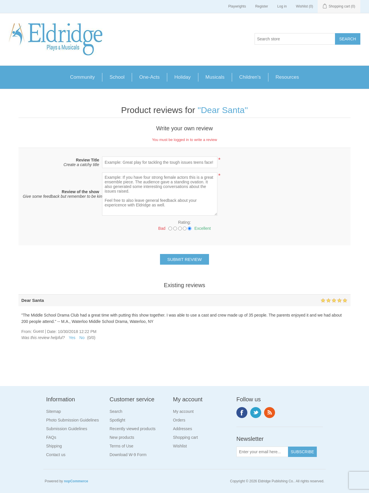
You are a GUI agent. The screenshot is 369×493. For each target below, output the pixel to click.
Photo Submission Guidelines (72, 420)
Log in (282, 6)
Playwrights (237, 6)
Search (116, 411)
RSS (269, 412)
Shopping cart (185, 437)
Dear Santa (223, 110)
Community (82, 77)
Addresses (182, 428)
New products (122, 437)
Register (261, 6)
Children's (250, 77)
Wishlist (180, 446)
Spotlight (117, 420)
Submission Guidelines (66, 428)
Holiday (182, 77)
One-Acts (149, 77)
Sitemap (53, 411)
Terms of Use (121, 446)
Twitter (255, 412)
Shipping (54, 446)
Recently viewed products (133, 428)
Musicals (215, 77)
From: (26, 331)
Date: (52, 331)
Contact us (55, 454)
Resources (287, 77)
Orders (179, 420)
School (117, 77)
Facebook (241, 412)
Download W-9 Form (128, 454)
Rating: (184, 222)
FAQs (51, 437)
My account (183, 411)
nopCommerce (76, 481)
